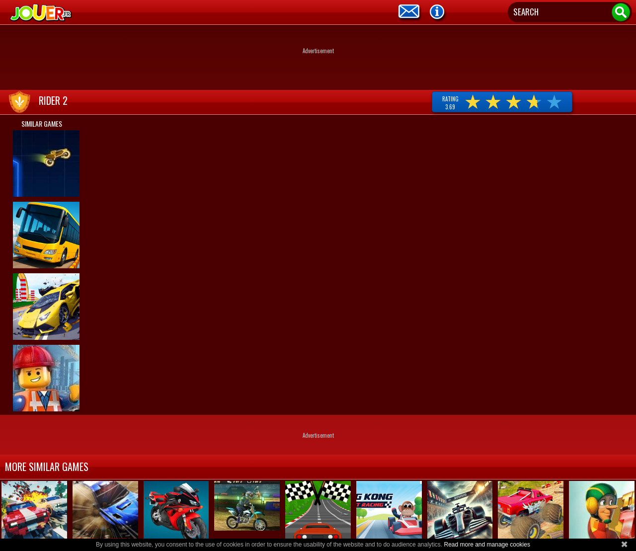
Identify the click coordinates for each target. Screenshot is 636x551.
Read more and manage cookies (487, 544)
